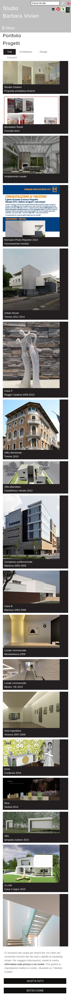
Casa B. (8, 606)
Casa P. (8, 390)
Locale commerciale (15, 650)
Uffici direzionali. (13, 452)
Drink (7, 769)
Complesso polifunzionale (18, 561)
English (68, 3)
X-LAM (8, 885)
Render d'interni (13, 87)
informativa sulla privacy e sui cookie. (24, 964)
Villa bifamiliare (12, 486)
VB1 (6, 836)
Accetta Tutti (35, 981)
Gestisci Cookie (35, 990)
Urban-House (11, 313)
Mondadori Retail (13, 127)
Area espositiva (12, 730)
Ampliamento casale (15, 176)
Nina (6, 803)
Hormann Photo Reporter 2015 (21, 239)
